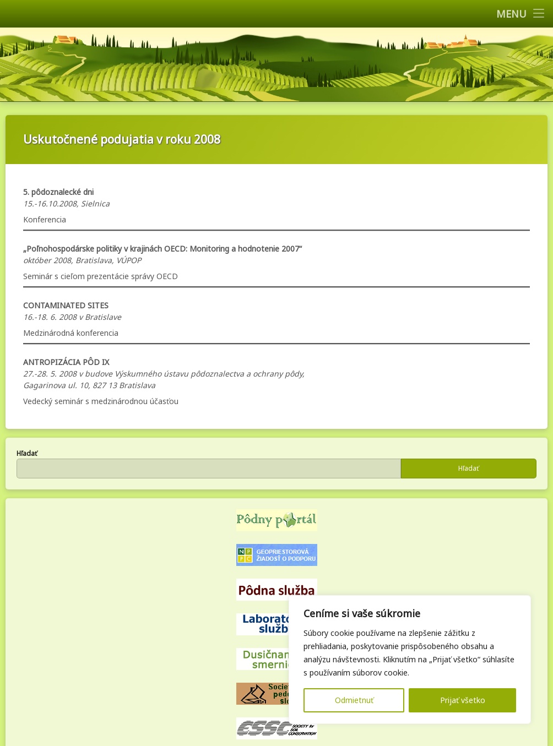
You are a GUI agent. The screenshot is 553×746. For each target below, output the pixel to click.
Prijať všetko (462, 700)
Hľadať (27, 453)
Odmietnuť (354, 700)
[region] (410, 659)
